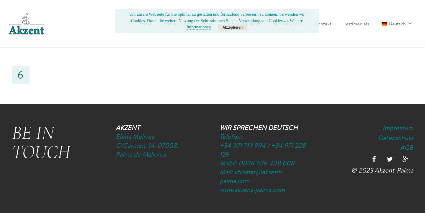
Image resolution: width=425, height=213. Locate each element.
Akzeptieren (233, 27)
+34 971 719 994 (243, 145)
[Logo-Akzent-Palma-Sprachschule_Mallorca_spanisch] (26, 23)
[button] (409, 23)
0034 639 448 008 (266, 163)
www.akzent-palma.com (252, 189)
